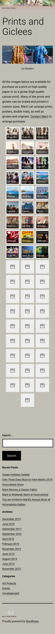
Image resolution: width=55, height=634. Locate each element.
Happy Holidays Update (16, 474)
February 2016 (10, 543)
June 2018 (8, 524)
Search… (7, 435)
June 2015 (8, 553)
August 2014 (9, 558)
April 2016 (8, 538)
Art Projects (9, 583)
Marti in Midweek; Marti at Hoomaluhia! (25, 494)
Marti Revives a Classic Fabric (19, 489)
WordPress (32, 621)
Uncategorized (10, 593)
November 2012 (11, 568)
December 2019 (11, 519)
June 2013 (8, 563)
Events (6, 588)
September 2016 (12, 533)
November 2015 (11, 548)
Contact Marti (39, 116)
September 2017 (12, 528)
